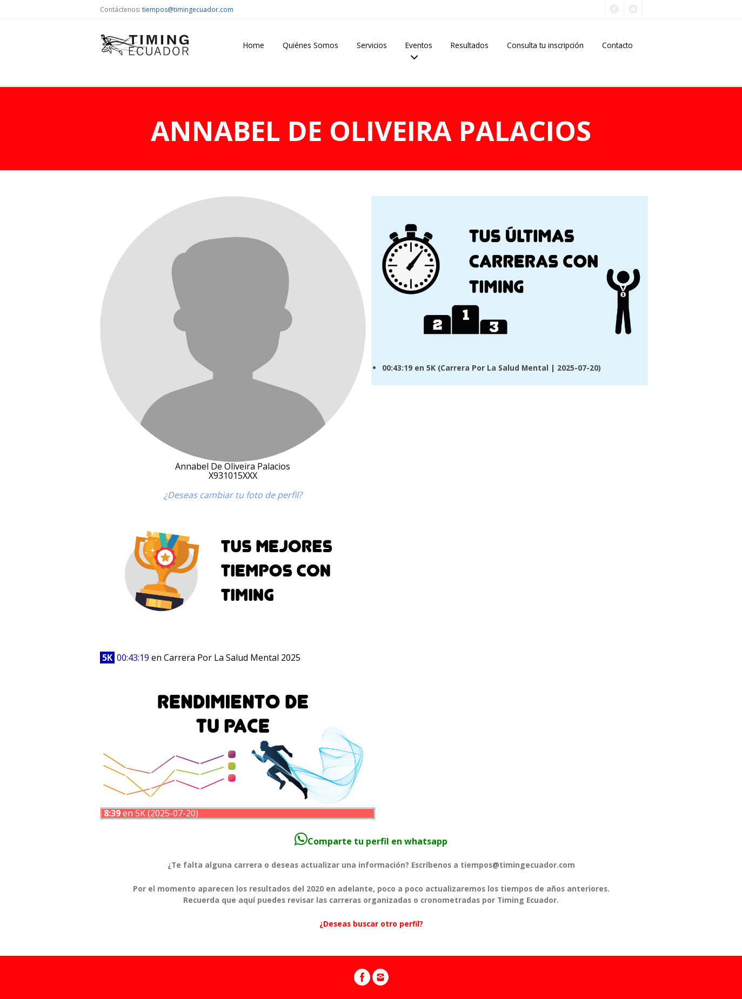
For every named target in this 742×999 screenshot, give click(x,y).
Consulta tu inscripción (545, 45)
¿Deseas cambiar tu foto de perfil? (233, 495)
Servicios (372, 45)
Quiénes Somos (310, 45)
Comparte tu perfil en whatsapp (371, 841)
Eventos (418, 45)
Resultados (470, 45)
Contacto (617, 45)
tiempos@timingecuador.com (187, 9)
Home (253, 45)
